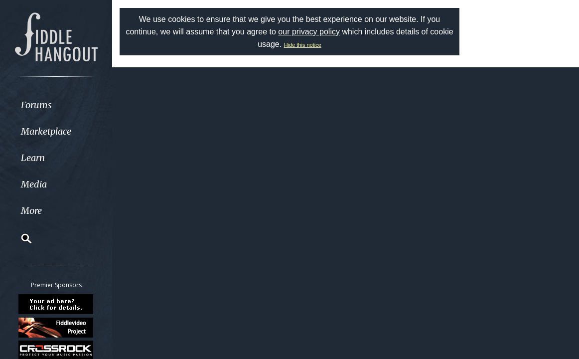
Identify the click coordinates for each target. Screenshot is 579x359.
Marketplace (46, 131)
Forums (36, 105)
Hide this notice (302, 45)
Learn (33, 158)
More (31, 210)
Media (34, 184)
